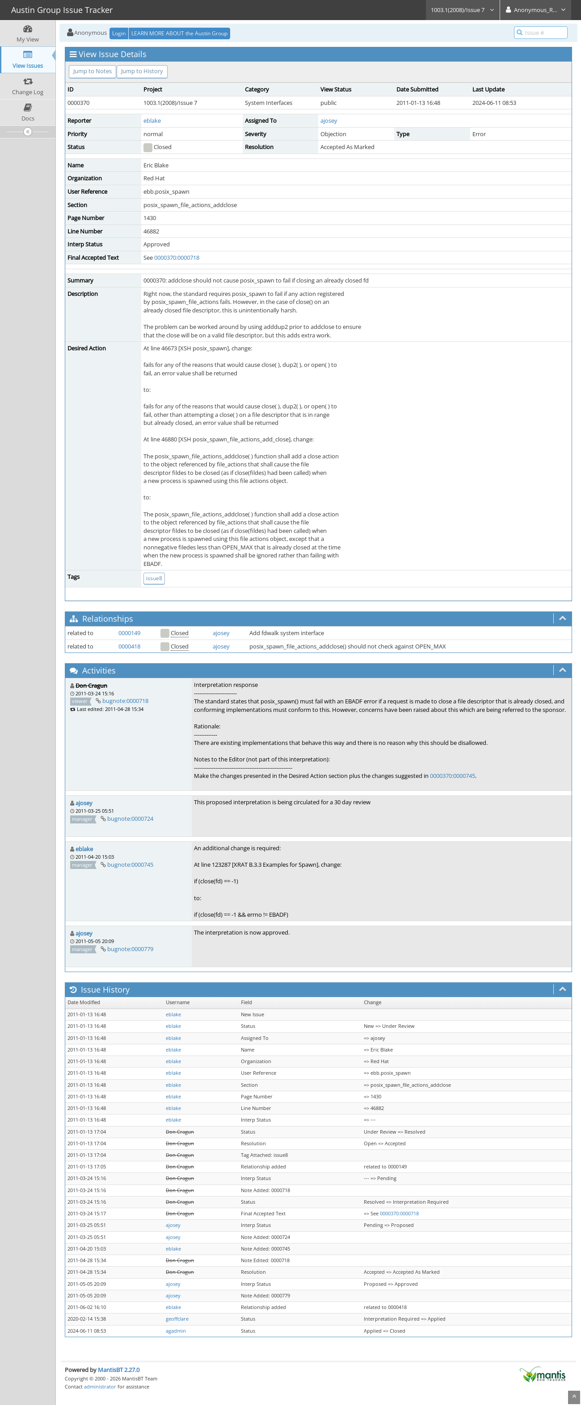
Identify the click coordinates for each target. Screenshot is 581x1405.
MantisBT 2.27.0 (118, 1370)
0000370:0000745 (452, 776)
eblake (152, 120)
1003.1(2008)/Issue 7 (462, 10)
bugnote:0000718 (125, 701)
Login (119, 33)
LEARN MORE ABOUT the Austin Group (179, 33)
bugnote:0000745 (130, 864)
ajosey (328, 120)
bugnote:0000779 (130, 949)
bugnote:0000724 (130, 819)
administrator (100, 1386)
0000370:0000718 (176, 258)
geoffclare (177, 1319)
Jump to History (142, 71)
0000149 (129, 633)
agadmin (176, 1331)
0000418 (129, 646)
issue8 (154, 578)
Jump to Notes (92, 71)
